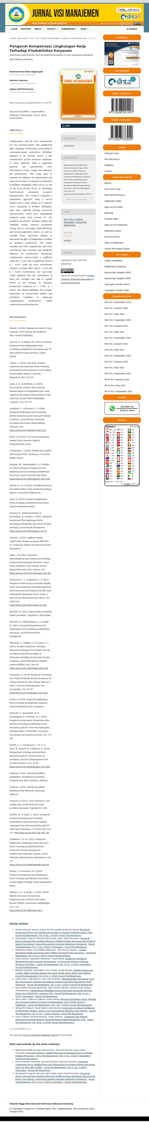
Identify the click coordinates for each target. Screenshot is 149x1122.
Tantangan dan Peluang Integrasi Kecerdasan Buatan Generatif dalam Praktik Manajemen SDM (51, 1018)
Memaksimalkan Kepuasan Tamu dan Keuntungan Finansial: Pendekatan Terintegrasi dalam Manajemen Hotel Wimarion (54, 982)
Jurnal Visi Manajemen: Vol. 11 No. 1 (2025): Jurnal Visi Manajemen (60, 984)
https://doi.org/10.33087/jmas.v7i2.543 (28, 605)
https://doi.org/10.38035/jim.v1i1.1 (26, 910)
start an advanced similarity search (40, 1035)
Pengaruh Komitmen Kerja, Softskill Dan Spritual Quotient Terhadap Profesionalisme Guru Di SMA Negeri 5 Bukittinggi (55, 1002)
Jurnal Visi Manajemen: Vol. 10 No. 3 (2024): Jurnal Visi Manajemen (48, 935)
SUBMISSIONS (68, 29)
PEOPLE (51, 29)
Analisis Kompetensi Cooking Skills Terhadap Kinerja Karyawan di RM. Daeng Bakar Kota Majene (54, 971)
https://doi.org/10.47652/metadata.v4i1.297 (30, 573)
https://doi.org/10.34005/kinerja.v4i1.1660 (30, 478)
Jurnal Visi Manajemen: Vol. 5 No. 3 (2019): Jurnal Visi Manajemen (60, 1005)
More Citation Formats (76, 199)
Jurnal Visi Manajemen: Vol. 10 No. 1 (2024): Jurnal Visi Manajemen (54, 1021)
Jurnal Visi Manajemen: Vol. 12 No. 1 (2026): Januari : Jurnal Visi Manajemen (55, 1012)
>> (29, 1028)
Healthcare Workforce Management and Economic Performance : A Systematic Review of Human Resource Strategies (51, 961)
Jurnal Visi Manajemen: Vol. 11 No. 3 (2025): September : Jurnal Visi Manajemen (55, 945)
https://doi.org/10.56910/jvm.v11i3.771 (33, 103)
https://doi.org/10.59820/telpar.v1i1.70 (28, 531)
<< (11, 1028)
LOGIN (14, 29)
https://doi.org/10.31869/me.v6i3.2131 (28, 430)
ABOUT (38, 29)
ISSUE (84, 29)
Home (13, 38)
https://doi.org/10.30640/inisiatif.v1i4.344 (29, 864)
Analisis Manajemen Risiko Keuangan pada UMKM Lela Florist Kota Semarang (50, 951)
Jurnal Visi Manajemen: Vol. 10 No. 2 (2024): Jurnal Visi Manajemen (55, 954)
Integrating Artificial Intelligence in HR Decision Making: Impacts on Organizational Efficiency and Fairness (55, 1009)
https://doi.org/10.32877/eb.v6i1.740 (31, 832)
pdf (67, 126)
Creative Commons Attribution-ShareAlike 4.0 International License (78, 279)
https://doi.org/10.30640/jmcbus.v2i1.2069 (30, 766)
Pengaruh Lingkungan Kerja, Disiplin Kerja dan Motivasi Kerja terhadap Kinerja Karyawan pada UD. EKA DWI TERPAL (55, 1064)
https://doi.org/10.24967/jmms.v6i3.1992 (29, 668)
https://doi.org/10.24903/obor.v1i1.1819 (29, 692)
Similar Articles (19, 923)
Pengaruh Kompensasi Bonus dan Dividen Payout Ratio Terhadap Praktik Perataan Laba (54, 931)
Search (132, 29)
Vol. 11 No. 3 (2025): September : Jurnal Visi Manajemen (58, 38)
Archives (23, 38)
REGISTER (26, 29)
